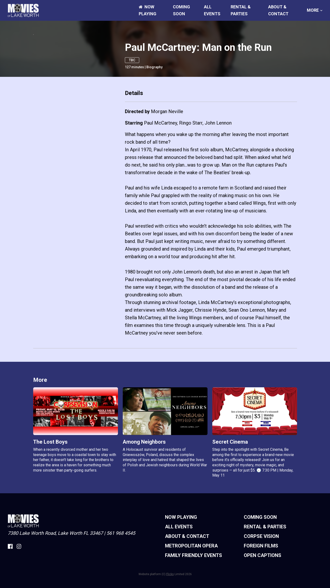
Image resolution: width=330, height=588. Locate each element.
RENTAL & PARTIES (265, 576)
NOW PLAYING (181, 566)
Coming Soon (260, 566)
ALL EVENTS (179, 576)
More (314, 10)
